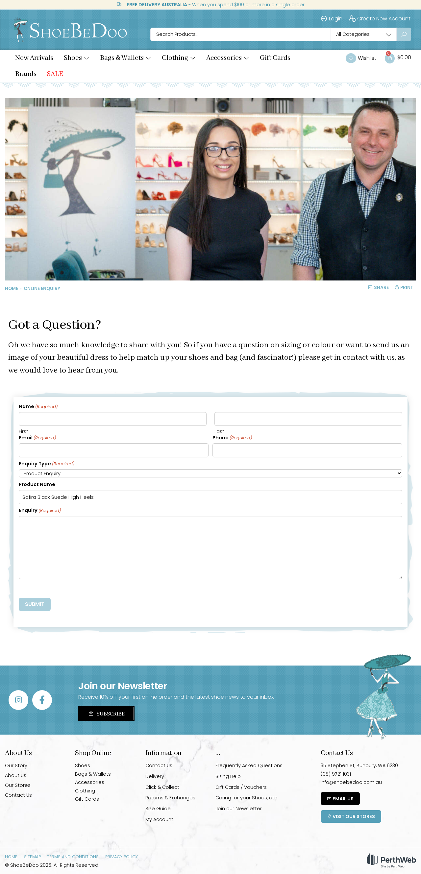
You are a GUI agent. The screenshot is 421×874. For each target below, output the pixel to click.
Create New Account (379, 19)
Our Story (16, 765)
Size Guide (158, 808)
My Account (159, 819)
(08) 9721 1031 (336, 774)
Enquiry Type (46, 464)
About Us (15, 775)
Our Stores (18, 785)
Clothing (85, 791)
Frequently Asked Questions (249, 765)
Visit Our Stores (351, 816)
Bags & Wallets (93, 774)
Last (219, 431)
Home (11, 288)
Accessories (89, 782)
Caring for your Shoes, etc (246, 797)
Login (331, 19)
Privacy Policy (121, 857)
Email (37, 438)
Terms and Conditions (73, 857)
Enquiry (40, 510)
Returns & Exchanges (170, 797)
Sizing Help (228, 776)
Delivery (154, 776)
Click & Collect (162, 787)
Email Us (340, 798)
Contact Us (18, 795)
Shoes (82, 765)
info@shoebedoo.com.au (351, 782)
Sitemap (32, 857)
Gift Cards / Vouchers (241, 787)
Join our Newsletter (238, 808)
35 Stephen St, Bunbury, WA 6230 (359, 765)
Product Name (37, 484)
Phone (232, 438)
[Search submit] (404, 34)
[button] (77, 58)
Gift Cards (87, 799)
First (23, 431)
